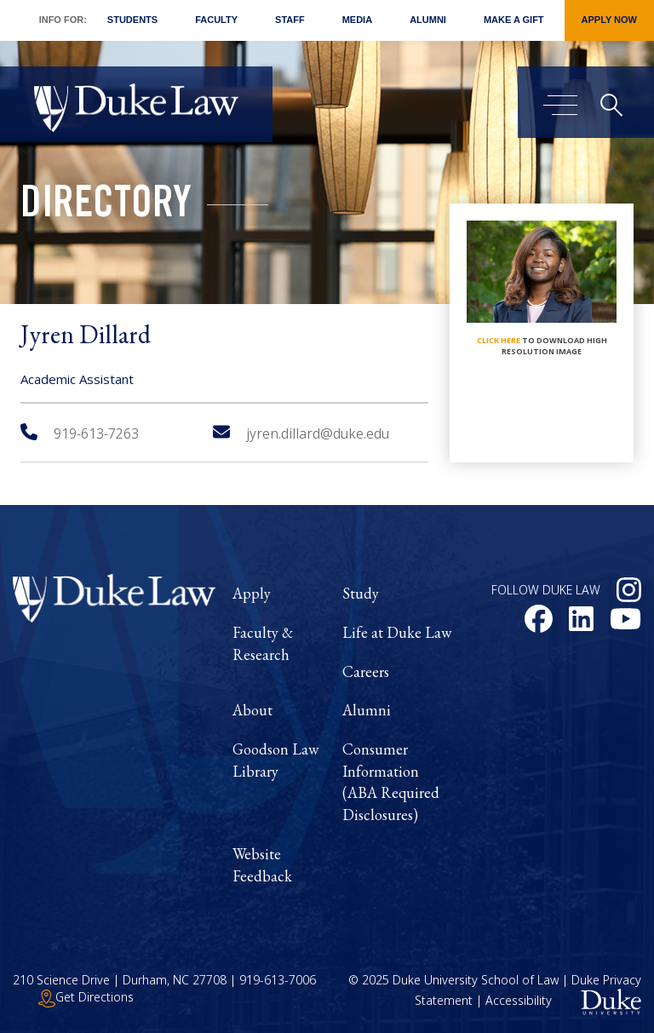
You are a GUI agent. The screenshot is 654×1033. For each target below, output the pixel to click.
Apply (251, 593)
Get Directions (86, 997)
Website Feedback (262, 865)
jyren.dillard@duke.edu (301, 433)
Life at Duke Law (396, 632)
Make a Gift (514, 19)
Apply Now (609, 19)
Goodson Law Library (275, 760)
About (252, 710)
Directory (106, 207)
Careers (365, 671)
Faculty (216, 19)
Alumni (428, 19)
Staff (290, 19)
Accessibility (518, 1001)
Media (357, 19)
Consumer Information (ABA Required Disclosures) (390, 781)
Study (360, 593)
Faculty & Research (262, 643)
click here (498, 340)
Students (132, 19)
